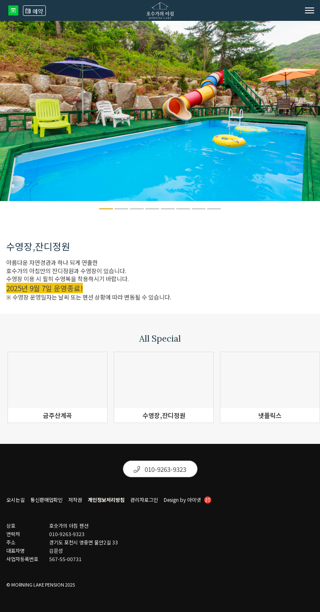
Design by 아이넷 (187, 500)
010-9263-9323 (160, 469)
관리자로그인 (144, 499)
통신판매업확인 (46, 499)
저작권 (75, 499)
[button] (106, 208)
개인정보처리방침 (106, 499)
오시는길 (15, 499)
